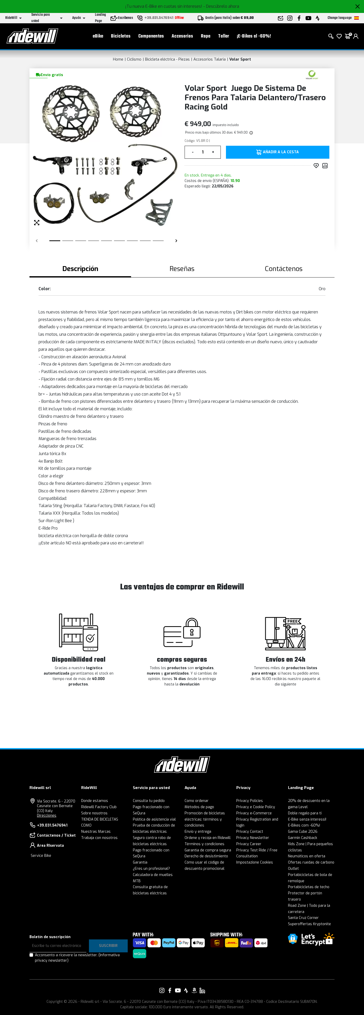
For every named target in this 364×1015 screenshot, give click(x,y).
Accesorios (182, 36)
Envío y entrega (198, 831)
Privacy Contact (249, 831)
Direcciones (46, 815)
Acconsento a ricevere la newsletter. (77, 958)
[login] (356, 36)
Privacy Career (248, 844)
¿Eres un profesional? (151, 868)
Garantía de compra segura (208, 850)
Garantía (140, 862)
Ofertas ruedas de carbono (311, 862)
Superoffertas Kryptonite (309, 924)
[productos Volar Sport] (312, 74)
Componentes (151, 36)
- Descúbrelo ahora (221, 6)
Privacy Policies (249, 800)
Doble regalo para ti (305, 813)
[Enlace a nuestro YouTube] (178, 990)
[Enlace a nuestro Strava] (186, 990)
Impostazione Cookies (254, 862)
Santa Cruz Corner (303, 917)
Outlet (293, 868)
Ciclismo (134, 59)
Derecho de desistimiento (206, 856)
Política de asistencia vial (154, 819)
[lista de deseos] (339, 36)
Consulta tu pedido (149, 800)
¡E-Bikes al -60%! (254, 36)
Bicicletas (121, 36)
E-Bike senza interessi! (307, 819)
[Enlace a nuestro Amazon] (194, 990)
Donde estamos (94, 800)
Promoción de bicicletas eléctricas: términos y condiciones (205, 819)
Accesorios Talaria (209, 59)
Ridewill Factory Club (99, 807)
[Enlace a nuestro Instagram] (162, 990)
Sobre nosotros (94, 813)
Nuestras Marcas (96, 831)
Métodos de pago (199, 807)
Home (118, 59)
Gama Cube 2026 (302, 831)
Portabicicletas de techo (308, 887)
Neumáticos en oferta (306, 856)
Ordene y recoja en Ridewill (208, 837)
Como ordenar (197, 800)
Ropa (205, 36)
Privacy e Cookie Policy (255, 807)
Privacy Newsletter (252, 837)
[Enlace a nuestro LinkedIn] (202, 990)
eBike (98, 36)
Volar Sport (240, 59)
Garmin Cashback (302, 837)
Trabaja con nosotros (99, 837)
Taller (223, 36)
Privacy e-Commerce (254, 813)
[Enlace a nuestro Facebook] (170, 990)
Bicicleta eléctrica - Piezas (167, 59)
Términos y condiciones (204, 844)
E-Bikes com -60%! (304, 825)
